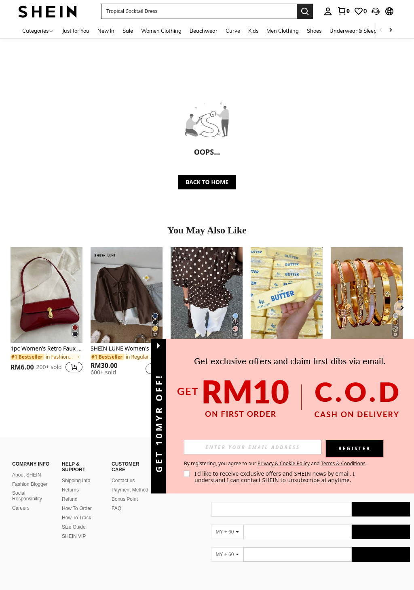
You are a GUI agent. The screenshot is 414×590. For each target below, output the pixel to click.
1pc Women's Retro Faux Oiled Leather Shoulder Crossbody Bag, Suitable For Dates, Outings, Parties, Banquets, (46, 348)
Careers (21, 508)
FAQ (116, 508)
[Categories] (38, 30)
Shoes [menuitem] (314, 30)
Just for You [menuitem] (75, 30)
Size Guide (74, 527)
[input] (252, 447)
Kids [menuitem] (253, 30)
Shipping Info (76, 480)
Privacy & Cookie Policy (284, 463)
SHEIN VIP (74, 536)
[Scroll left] (381, 30)
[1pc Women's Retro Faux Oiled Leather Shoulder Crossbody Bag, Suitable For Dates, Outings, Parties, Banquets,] (46, 295)
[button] (199, 11)
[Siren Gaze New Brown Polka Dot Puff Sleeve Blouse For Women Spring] (207, 295)
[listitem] (46, 314)
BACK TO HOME (207, 182)
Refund (70, 499)
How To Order (77, 508)
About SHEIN (26, 475)
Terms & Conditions (343, 463)
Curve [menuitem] (233, 30)
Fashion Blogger (29, 484)
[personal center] (328, 11)
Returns (70, 490)
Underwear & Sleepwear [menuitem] (359, 30)
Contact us (123, 480)
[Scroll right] (390, 30)
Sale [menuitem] (128, 30)
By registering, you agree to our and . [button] (275, 463)
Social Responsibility (27, 496)
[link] (343, 11)
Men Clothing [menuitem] (282, 30)
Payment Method (130, 490)
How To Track (76, 518)
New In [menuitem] (105, 30)
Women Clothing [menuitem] (161, 30)
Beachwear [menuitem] (204, 30)
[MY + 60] (227, 532)
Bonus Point (125, 499)
